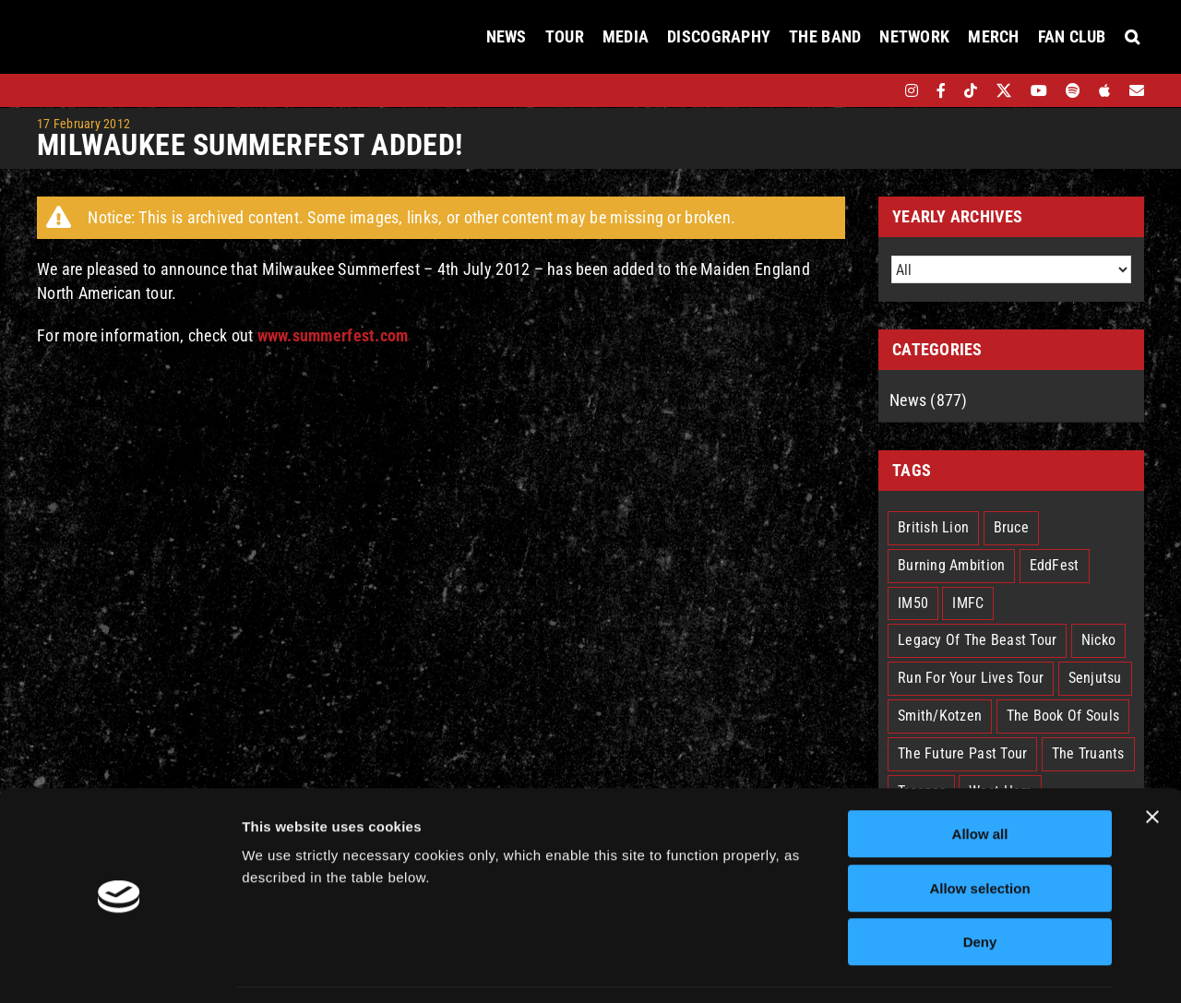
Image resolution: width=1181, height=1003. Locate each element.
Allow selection (979, 832)
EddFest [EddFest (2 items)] (1055, 565)
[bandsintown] (880, 90)
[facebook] (941, 90)
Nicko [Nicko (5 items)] (1098, 640)
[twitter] (1004, 90)
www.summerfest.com (333, 335)
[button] (1132, 37)
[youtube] (1039, 90)
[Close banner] (1152, 760)
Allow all (980, 777)
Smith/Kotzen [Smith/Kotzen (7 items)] (940, 715)
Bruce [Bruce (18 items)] (1011, 527)
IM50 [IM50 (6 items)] (913, 603)
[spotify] (1073, 90)
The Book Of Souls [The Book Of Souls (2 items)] (1063, 715)
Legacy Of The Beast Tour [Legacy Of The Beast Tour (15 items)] (977, 640)
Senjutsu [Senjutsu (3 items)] (1095, 678)
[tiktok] (970, 90)
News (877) (928, 400)
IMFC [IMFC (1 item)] (968, 603)
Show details (968, 966)
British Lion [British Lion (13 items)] (933, 527)
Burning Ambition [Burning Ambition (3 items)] (951, 565)
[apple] (1104, 90)
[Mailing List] (1136, 90)
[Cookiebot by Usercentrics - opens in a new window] (119, 967)
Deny (980, 885)
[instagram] (911, 90)
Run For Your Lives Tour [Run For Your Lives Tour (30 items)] (971, 678)
